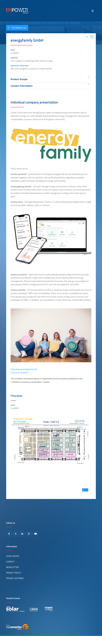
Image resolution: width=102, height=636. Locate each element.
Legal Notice (12, 556)
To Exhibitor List (16, 27)
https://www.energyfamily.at (24, 369)
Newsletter (12, 567)
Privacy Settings (15, 578)
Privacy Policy (13, 572)
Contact (10, 561)
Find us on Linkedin (19, 372)
